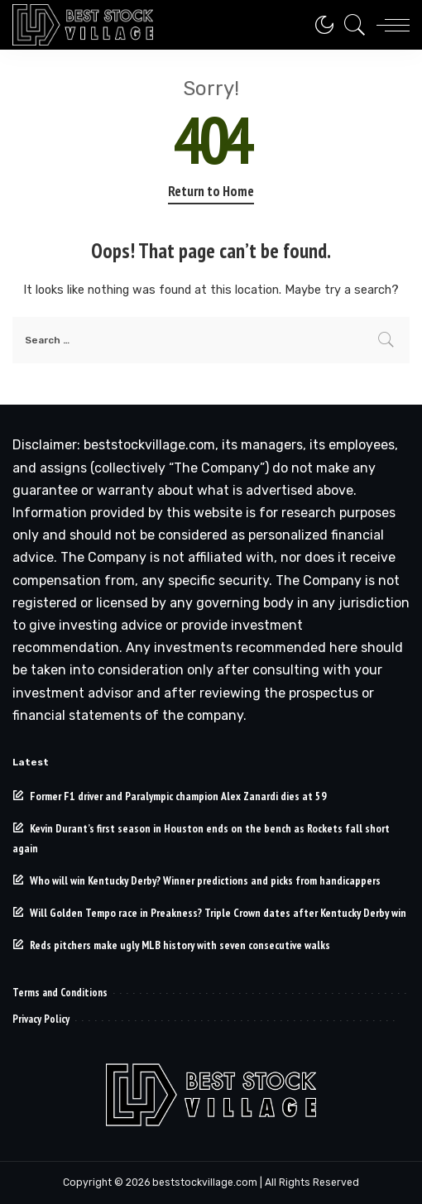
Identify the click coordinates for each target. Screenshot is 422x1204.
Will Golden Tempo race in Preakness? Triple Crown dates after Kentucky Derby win (218, 912)
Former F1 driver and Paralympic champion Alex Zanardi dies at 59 (178, 796)
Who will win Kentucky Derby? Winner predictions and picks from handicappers (205, 880)
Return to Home (211, 191)
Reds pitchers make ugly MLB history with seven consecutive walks (180, 945)
